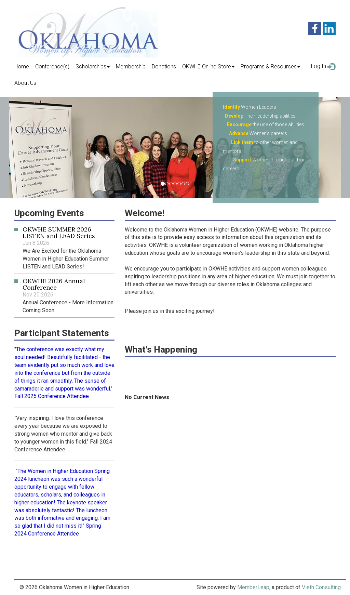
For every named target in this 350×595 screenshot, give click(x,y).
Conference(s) (52, 66)
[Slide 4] (179, 183)
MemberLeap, (253, 587)
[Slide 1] (167, 183)
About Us (25, 83)
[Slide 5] (183, 183)
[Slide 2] (171, 183)
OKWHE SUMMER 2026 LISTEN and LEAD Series (59, 232)
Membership (131, 66)
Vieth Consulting (321, 587)
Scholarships (93, 66)
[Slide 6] (187, 183)
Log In (323, 66)
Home (21, 66)
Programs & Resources (270, 66)
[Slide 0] (163, 184)
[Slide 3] (175, 183)
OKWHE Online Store (208, 66)
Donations (164, 66)
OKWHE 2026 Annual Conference (54, 284)
